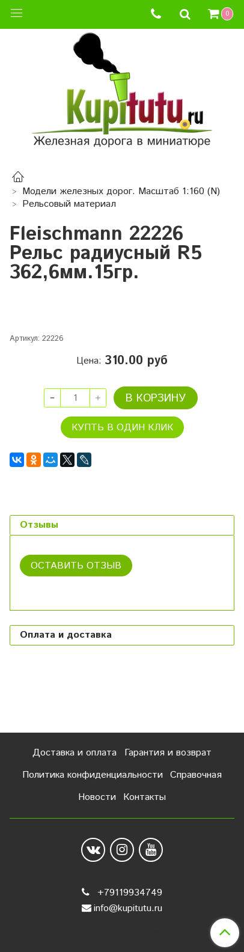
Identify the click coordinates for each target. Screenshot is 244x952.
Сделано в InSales (121, 933)
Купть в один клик (122, 481)
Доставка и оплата (74, 753)
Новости (97, 797)
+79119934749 (128, 893)
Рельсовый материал (69, 204)
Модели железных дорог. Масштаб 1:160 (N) (121, 191)
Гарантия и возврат (168, 753)
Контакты (144, 797)
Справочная (196, 775)
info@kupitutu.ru (128, 908)
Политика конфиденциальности (92, 775)
